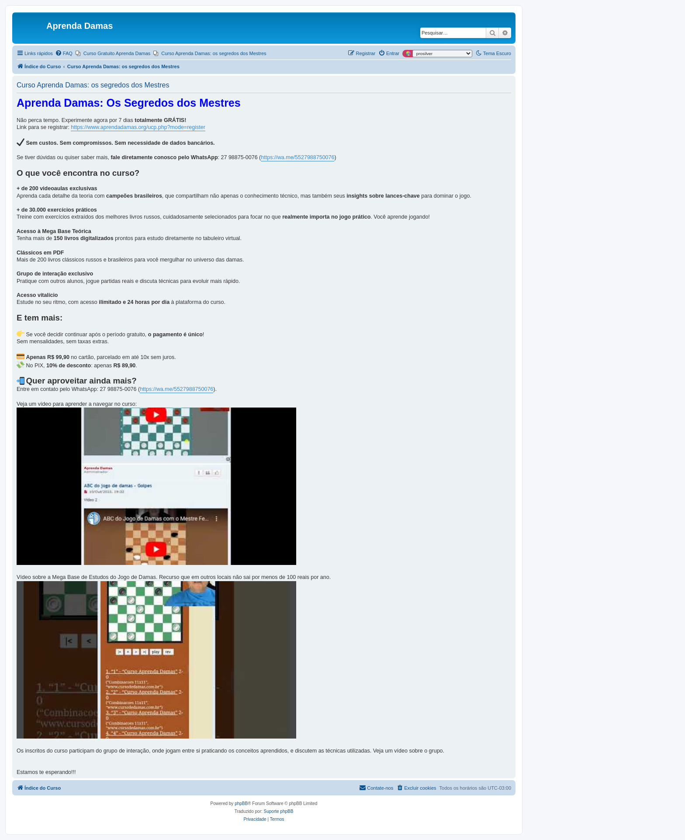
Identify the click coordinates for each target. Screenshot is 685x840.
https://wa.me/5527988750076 (297, 157)
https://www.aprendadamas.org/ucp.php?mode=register (138, 127)
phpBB (241, 803)
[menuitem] (64, 53)
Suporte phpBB (279, 811)
